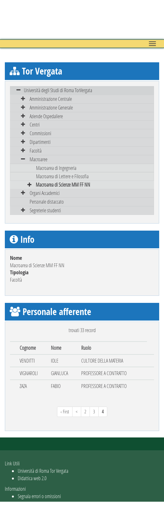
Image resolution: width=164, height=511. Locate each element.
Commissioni (40, 133)
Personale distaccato (47, 201)
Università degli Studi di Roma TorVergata (58, 90)
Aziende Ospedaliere (46, 116)
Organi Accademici (45, 192)
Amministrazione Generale (51, 107)
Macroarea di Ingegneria (56, 167)
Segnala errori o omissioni (39, 496)
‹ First (65, 412)
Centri (35, 124)
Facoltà (36, 150)
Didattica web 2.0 (32, 478)
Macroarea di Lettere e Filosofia (62, 176)
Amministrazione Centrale (51, 98)
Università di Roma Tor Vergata (43, 470)
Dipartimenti (40, 141)
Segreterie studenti (45, 210)
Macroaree (38, 159)
